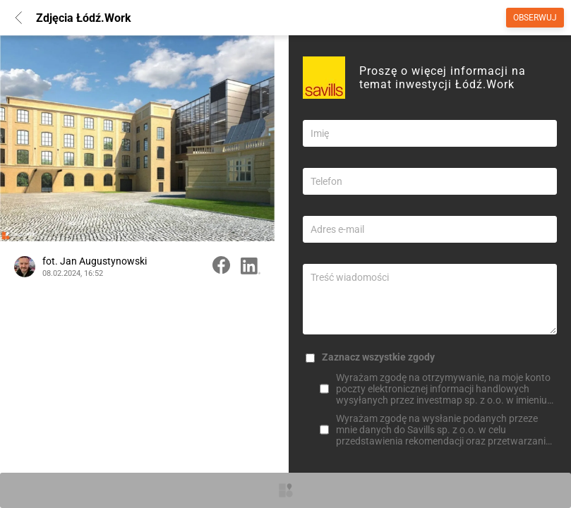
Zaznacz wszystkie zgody (378, 357)
